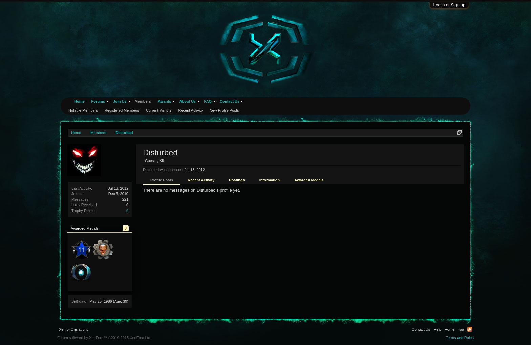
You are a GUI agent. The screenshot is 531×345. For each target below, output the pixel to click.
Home (79, 101)
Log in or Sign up (449, 5)
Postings (237, 180)
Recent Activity (201, 180)
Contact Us (229, 101)
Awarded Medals (309, 180)
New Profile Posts (224, 110)
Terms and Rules (460, 338)
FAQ (208, 101)
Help (437, 329)
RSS (469, 329)
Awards (164, 101)
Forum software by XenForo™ (104, 338)
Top (461, 329)
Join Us (120, 101)
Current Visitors (159, 110)
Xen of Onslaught (73, 329)
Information (269, 180)
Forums (98, 101)
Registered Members (122, 110)
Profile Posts (161, 180)
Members (143, 101)
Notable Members (83, 110)
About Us (187, 101)
